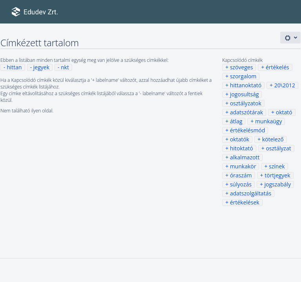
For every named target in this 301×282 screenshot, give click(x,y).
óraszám (241, 175)
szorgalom (243, 76)
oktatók (239, 139)
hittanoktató (245, 85)
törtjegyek (277, 175)
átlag (236, 121)
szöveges (241, 67)
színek (277, 166)
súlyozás (241, 184)
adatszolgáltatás (250, 193)
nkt (65, 67)
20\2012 (284, 85)
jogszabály (278, 184)
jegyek (41, 67)
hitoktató (241, 148)
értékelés (277, 67)
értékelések (244, 202)
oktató (284, 112)
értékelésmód (247, 130)
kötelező (273, 139)
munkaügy (268, 121)
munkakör (243, 166)
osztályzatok (245, 103)
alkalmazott (245, 157)
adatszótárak (246, 112)
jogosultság (244, 94)
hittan (14, 67)
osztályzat (278, 148)
